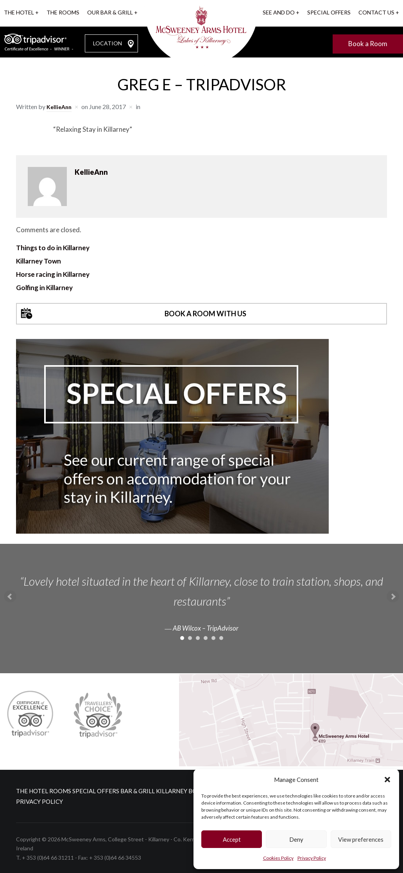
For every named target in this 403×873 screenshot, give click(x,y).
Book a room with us (205, 312)
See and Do (279, 12)
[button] (387, 779)
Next (393, 595)
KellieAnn (60, 105)
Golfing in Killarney (44, 286)
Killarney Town (38, 260)
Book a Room (367, 42)
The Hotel (19, 12)
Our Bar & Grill (110, 12)
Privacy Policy (311, 858)
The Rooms (63, 12)
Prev (10, 595)
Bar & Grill (165, 789)
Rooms (72, 789)
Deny (296, 839)
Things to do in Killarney (53, 246)
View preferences (360, 839)
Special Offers (329, 12)
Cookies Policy (278, 858)
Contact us (376, 12)
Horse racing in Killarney (53, 273)
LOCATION (107, 42)
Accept (232, 839)
